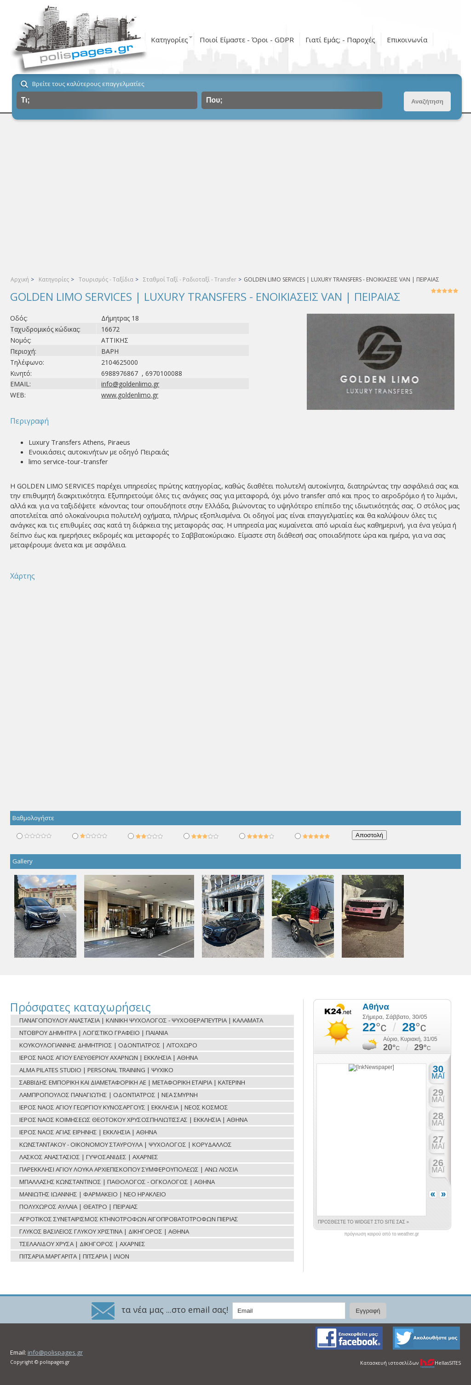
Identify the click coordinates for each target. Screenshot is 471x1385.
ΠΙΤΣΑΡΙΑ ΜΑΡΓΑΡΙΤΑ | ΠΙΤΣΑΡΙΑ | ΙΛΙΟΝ (74, 1256)
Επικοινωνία (407, 39)
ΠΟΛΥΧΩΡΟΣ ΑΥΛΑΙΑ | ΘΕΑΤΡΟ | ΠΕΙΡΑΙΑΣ (78, 1206)
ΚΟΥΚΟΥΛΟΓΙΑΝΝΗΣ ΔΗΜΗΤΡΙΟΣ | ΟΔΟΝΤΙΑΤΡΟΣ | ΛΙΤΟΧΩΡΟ (108, 1045)
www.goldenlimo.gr (129, 395)
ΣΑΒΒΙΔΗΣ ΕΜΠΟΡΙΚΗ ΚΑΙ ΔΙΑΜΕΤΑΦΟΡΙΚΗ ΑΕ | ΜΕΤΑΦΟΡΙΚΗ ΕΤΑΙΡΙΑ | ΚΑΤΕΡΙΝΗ (132, 1082)
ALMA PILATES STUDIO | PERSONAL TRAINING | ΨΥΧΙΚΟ (96, 1070)
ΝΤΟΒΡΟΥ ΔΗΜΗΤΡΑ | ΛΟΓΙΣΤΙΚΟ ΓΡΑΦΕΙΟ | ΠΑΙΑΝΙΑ (93, 1033)
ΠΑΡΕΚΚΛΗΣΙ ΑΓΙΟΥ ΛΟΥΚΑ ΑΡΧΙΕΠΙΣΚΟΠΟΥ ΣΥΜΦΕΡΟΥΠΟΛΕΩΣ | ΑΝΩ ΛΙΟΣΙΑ (128, 1169)
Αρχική (20, 279)
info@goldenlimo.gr (130, 383)
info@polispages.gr (55, 1352)
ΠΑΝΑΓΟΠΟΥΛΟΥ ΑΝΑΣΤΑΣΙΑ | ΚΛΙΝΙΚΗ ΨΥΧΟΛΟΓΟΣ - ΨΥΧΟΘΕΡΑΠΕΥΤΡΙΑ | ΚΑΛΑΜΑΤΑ (141, 1020)
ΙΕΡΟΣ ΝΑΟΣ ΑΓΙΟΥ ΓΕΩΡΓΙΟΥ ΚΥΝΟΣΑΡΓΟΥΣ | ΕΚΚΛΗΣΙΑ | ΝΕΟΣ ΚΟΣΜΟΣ (123, 1107)
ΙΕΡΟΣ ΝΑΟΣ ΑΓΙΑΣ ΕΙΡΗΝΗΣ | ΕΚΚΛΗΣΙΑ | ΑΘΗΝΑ (88, 1132)
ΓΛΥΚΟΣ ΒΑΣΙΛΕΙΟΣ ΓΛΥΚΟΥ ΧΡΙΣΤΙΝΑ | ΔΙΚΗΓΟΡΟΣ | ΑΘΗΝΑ (104, 1231)
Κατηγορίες (169, 39)
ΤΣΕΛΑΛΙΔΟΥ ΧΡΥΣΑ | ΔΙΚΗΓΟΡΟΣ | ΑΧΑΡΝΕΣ (82, 1244)
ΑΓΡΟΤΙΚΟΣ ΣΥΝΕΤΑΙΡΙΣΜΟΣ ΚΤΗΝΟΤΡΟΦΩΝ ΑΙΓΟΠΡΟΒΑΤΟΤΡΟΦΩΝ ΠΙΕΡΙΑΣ (128, 1219)
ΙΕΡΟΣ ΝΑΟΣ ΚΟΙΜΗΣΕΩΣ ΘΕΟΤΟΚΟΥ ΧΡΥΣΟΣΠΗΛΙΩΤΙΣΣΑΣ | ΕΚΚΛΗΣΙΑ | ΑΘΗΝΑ (133, 1119)
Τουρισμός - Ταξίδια (106, 279)
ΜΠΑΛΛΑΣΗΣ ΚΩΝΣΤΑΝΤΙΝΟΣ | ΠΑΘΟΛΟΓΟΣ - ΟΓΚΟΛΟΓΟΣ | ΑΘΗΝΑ (117, 1182)
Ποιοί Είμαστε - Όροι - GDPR (247, 39)
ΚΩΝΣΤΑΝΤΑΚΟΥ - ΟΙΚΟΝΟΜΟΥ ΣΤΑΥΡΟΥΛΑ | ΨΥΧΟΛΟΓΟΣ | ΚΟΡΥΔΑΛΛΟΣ (125, 1144)
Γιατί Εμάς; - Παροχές (340, 39)
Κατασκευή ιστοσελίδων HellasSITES (410, 1363)
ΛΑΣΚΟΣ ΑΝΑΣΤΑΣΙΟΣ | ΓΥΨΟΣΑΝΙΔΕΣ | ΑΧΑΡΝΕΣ (88, 1157)
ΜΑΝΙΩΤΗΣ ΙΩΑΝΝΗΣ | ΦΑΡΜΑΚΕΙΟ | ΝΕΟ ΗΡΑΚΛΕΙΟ (92, 1194)
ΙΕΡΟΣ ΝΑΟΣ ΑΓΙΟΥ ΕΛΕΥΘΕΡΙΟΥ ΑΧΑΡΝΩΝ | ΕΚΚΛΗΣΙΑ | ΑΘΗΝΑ (108, 1057)
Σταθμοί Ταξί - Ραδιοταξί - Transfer (189, 279)
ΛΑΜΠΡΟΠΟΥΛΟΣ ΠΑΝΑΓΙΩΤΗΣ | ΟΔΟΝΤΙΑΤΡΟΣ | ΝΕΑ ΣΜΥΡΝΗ (108, 1095)
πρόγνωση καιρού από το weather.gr (381, 1234)
